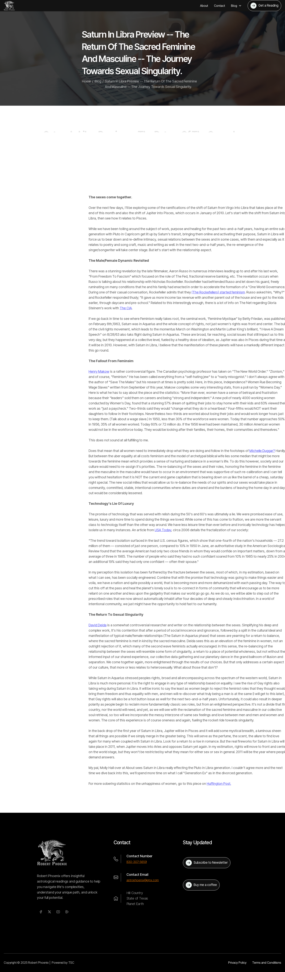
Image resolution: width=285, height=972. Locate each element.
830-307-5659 (136, 862)
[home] (9, 6)
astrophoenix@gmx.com (142, 880)
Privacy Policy (237, 962)
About (204, 6)
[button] (236, 6)
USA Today (256, 530)
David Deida (191, 625)
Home (86, 85)
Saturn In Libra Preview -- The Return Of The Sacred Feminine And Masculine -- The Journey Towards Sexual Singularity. (151, 88)
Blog (98, 85)
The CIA (219, 308)
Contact (219, 6)
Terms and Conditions (266, 962)
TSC (71, 962)
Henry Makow (192, 371)
